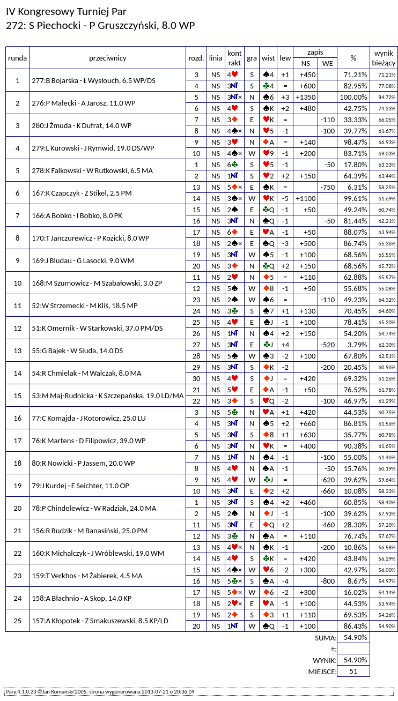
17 (197, 232)
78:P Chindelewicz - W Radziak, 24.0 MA (94, 508)
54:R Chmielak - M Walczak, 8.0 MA (86, 373)
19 (197, 254)
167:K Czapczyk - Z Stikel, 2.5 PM (81, 193)
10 (197, 153)
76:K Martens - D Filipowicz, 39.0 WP (88, 440)
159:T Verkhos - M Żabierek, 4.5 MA (87, 575)
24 (197, 311)
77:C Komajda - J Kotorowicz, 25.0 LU (89, 418)
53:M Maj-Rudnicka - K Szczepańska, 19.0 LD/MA (107, 395)
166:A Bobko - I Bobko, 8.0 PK (77, 215)
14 (197, 198)
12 (197, 288)
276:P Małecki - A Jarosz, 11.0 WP (83, 103)
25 (197, 322)
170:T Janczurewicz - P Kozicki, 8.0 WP (90, 238)
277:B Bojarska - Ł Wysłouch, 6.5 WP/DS (93, 80)
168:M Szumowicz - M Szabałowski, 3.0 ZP (97, 283)
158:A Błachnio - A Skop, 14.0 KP (81, 598)
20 (197, 266)
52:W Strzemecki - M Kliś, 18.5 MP (84, 305)
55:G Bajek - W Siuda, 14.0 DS (77, 350)
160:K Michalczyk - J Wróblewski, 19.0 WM (98, 553)
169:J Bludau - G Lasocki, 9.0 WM (83, 260)
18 (197, 243)
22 (197, 401)
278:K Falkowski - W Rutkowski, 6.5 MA (92, 170)
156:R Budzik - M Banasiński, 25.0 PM (90, 530)
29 (197, 367)
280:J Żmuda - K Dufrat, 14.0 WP (81, 125)
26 (197, 333)
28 (197, 356)
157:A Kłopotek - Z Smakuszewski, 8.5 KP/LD (100, 620)
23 (197, 299)
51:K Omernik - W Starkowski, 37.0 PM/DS (97, 328)
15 (197, 209)
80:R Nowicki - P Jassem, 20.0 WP (83, 463)
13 (197, 187)
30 (197, 378)
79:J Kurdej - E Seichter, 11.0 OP (80, 485)
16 (197, 221)
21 (197, 389)
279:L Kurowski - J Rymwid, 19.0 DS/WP (93, 148)
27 (197, 344)
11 (197, 277)
